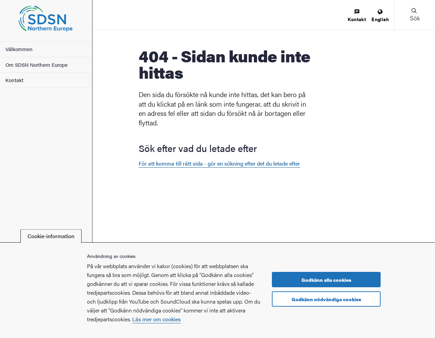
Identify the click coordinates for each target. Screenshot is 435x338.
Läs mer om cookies (156, 319)
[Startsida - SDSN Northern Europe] (46, 20)
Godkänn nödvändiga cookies (326, 299)
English (380, 15)
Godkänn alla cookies (326, 279)
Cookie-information (51, 236)
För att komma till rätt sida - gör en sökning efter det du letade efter (219, 163)
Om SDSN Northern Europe (36, 64)
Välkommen (19, 48)
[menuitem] (357, 15)
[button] (414, 15)
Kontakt (14, 79)
